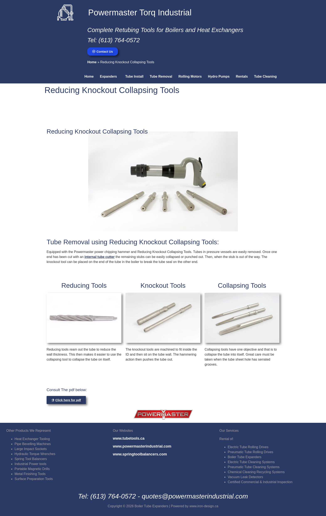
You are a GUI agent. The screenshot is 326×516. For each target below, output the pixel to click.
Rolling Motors (190, 76)
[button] (109, 76)
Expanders (108, 76)
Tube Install (134, 76)
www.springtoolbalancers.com (140, 454)
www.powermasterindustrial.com (142, 446)
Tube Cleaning (265, 76)
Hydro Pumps (219, 76)
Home (91, 62)
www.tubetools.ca (128, 438)
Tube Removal (161, 76)
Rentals (242, 76)
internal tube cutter (99, 257)
